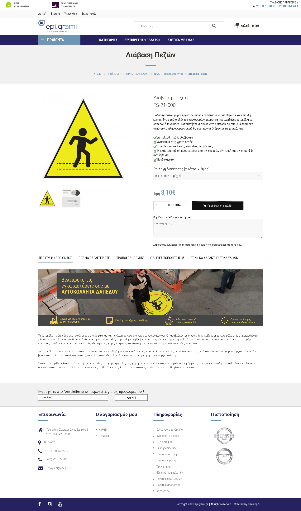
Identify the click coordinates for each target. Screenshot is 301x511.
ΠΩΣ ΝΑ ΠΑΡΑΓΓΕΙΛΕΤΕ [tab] (94, 258)
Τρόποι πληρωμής (166, 460)
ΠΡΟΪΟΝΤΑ (52, 40)
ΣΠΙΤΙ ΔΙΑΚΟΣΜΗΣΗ (17, 5)
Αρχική (42, 13)
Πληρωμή (104, 436)
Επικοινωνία (89, 13)
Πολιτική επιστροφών (169, 478)
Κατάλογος (163, 491)
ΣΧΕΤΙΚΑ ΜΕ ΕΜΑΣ (180, 40)
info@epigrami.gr (57, 468)
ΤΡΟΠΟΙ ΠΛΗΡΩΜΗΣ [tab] (130, 258)
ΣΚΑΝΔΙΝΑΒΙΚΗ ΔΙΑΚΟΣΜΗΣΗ (65, 5)
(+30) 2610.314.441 (57, 459)
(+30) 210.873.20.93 (57, 451)
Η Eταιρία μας (164, 442)
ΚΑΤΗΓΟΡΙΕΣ (108, 40)
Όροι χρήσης (163, 466)
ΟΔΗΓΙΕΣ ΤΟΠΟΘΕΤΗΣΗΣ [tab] (167, 258)
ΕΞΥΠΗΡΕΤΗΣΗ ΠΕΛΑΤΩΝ (142, 40)
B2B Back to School (167, 436)
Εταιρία (55, 13)
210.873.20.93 (266, 6)
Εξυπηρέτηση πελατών (169, 472)
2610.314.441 (288, 6)
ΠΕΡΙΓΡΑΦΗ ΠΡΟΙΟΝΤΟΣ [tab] (55, 258)
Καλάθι (103, 429)
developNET (255, 504)
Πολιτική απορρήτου (168, 485)
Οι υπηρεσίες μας (166, 448)
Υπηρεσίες (70, 13)
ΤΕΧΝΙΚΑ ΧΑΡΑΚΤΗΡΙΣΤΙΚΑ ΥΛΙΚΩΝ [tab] (214, 258)
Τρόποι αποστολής (167, 454)
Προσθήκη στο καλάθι (217, 205)
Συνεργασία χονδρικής (169, 429)
